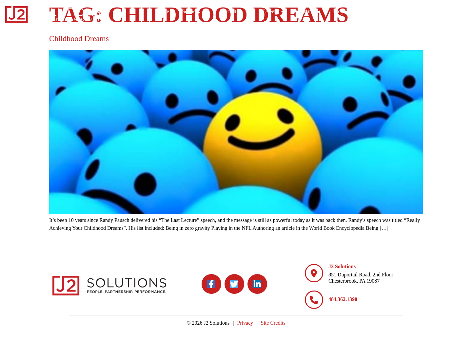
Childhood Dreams (79, 38)
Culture (390, 11)
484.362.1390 (342, 299)
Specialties (315, 11)
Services (275, 11)
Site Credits (273, 323)
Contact (452, 11)
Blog (422, 11)
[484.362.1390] (314, 300)
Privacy (245, 323)
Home (243, 11)
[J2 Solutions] (314, 273)
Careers (354, 11)
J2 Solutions (342, 266)
